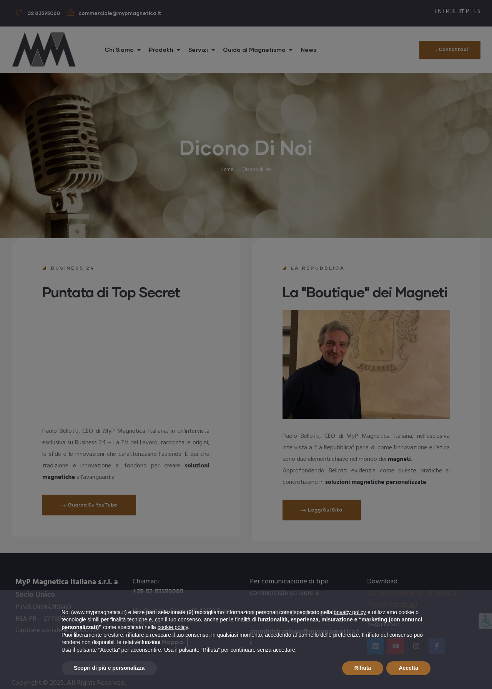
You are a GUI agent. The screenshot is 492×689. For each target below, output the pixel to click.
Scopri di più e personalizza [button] (109, 668)
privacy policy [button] (350, 612)
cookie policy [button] (173, 627)
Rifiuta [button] (362, 668)
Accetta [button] (408, 668)
